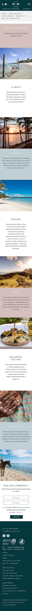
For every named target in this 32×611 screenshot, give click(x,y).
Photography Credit (11, 578)
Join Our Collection (11, 561)
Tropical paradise (11, 9)
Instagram (8, 535)
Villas (5, 593)
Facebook (4, 535)
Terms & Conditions (11, 600)
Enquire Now (8, 555)
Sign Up (16, 517)
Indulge (12, 605)
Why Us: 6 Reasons (11, 563)
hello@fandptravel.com (11, 531)
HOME (4, 13)
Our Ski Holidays (10, 573)
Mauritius (20, 16)
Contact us (6, 4)
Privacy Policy (15, 512)
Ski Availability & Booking (14, 591)
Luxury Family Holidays (13, 576)
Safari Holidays (9, 585)
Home (5, 558)
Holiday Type (8, 570)
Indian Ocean (7, 16)
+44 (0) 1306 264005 (3, 4)
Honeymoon (8, 583)
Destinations (15, 13)
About (5, 553)
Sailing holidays (10, 588)
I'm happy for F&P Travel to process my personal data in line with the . (16, 509)
